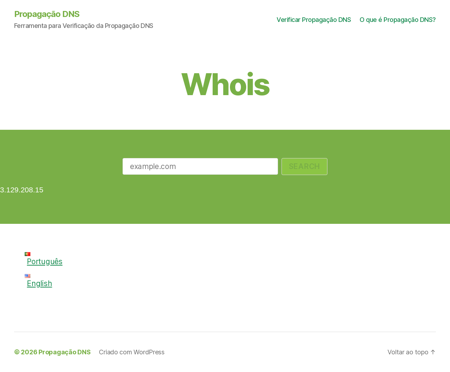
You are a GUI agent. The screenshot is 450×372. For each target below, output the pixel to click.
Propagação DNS (46, 14)
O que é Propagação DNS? (398, 19)
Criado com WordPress (132, 352)
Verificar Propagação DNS (314, 19)
